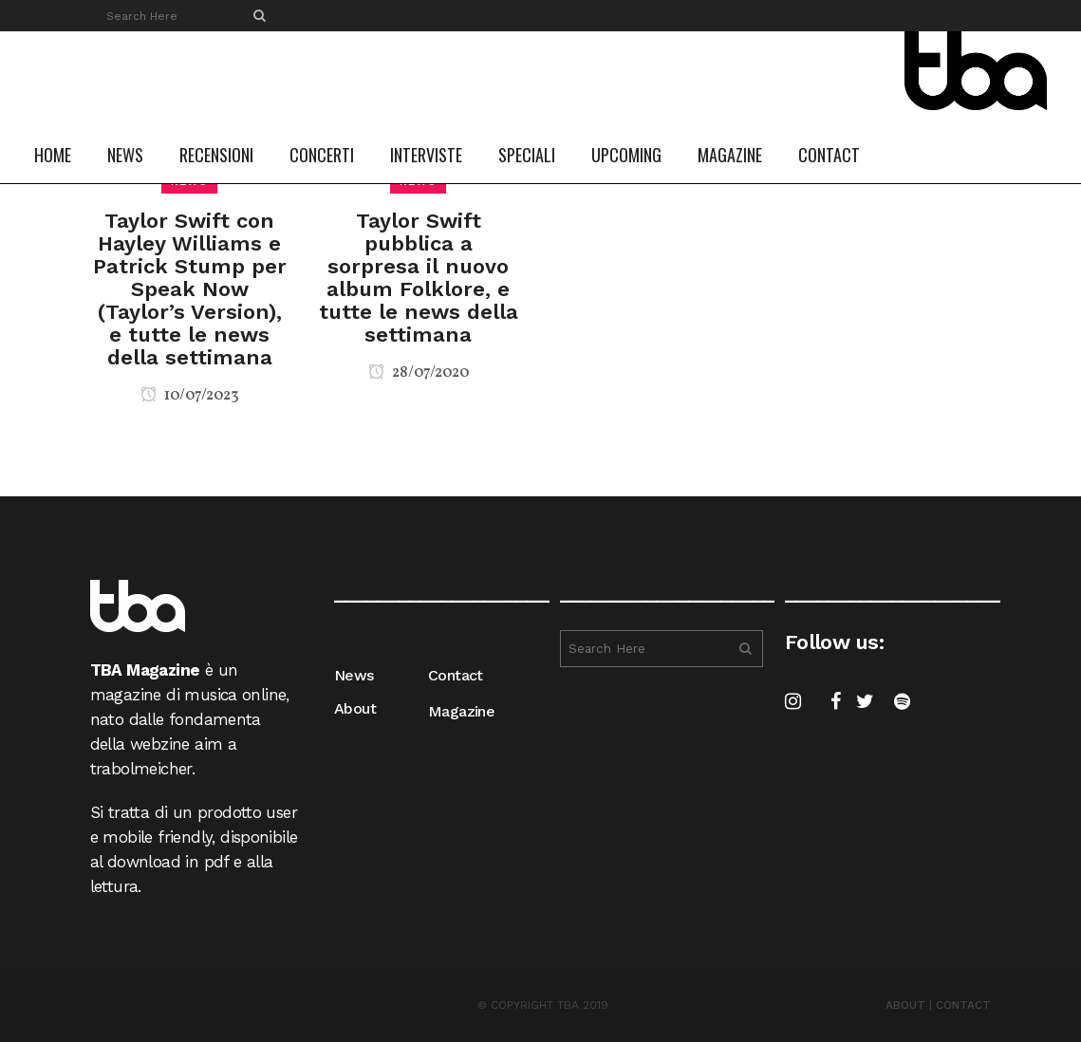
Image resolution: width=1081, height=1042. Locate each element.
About (355, 708)
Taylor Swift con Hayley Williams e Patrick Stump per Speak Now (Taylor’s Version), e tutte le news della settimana (190, 289)
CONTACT (963, 1005)
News (354, 675)
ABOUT (905, 1005)
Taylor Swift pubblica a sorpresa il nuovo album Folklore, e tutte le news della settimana (418, 277)
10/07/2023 (189, 395)
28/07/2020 (418, 373)
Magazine (461, 711)
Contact (455, 675)
